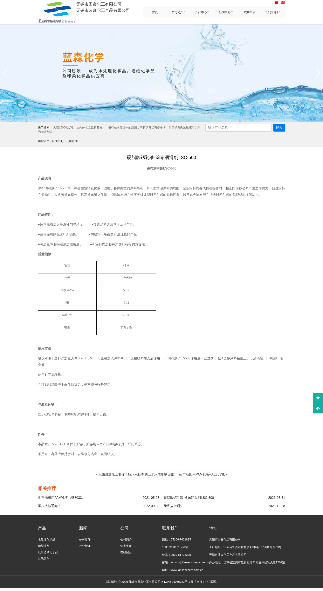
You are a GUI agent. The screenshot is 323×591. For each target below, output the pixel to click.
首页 (155, 12)
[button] (5, 73)
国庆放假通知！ (49, 506)
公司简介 (177, 12)
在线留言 (126, 552)
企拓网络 (211, 581)
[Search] (238, 128)
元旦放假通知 (173, 506)
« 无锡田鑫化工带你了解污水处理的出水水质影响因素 (134, 474)
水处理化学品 (46, 539)
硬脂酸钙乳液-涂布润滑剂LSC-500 (189, 497)
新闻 (83, 528)
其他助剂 (43, 558)
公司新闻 (85, 539)
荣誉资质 (126, 545)
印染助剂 (43, 545)
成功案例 (249, 12)
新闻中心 (225, 12)
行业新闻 (85, 545)
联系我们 (272, 12)
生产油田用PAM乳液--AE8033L (61, 497)
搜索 (279, 127)
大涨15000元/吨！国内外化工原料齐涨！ (79, 127)
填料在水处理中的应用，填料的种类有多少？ (137, 127)
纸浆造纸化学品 (48, 552)
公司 (124, 528)
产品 (42, 528)
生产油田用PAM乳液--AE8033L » (203, 474)
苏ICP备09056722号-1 (175, 581)
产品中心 (201, 12)
